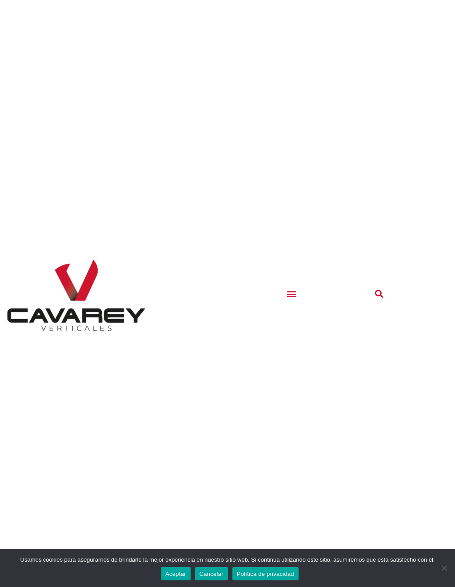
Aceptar (175, 574)
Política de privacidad (265, 574)
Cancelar (212, 574)
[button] (291, 293)
